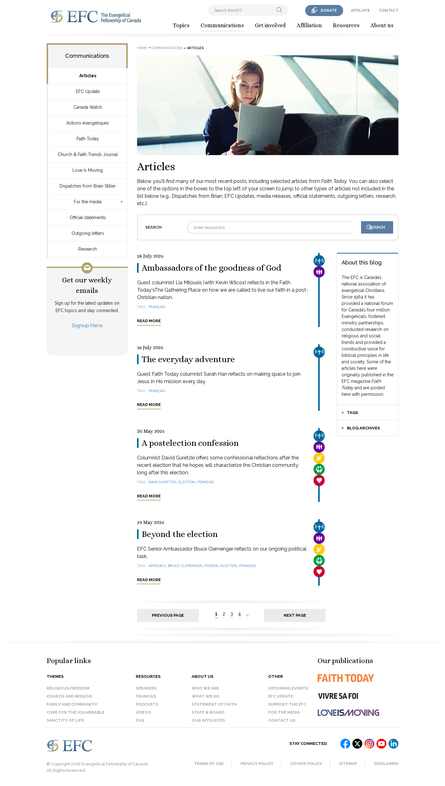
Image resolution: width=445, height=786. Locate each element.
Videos (143, 712)
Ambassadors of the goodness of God (211, 268)
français (156, 307)
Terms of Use (209, 763)
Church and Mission (69, 696)
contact (388, 10)
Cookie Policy (306, 763)
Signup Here (87, 325)
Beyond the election (180, 534)
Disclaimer (386, 763)
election (186, 482)
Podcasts (147, 704)
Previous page (168, 615)
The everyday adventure (188, 359)
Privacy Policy (257, 763)
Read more (149, 321)
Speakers (146, 688)
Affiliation (309, 25)
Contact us (281, 720)
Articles (87, 75)
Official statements (88, 217)
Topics (181, 25)
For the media (88, 201)
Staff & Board (208, 712)
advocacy (157, 566)
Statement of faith (214, 704)
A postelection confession (190, 443)
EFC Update (88, 91)
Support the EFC (287, 704)
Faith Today (88, 138)
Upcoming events (288, 688)
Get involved (270, 25)
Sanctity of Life (65, 720)
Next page (295, 615)
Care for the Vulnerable (76, 712)
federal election (220, 566)
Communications (222, 25)
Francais (146, 696)
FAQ (140, 720)
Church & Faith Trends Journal (88, 154)
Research (87, 249)
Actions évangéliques (87, 122)
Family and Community (72, 704)
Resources (346, 25)
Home (142, 48)
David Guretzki (162, 482)
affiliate (360, 10)
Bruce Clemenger (185, 566)
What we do (205, 696)
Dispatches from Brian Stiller (88, 186)
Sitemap (348, 763)
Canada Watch (87, 107)
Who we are (205, 688)
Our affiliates (208, 720)
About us (382, 25)
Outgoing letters (88, 233)
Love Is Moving (88, 170)
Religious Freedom (68, 688)
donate (329, 10)
